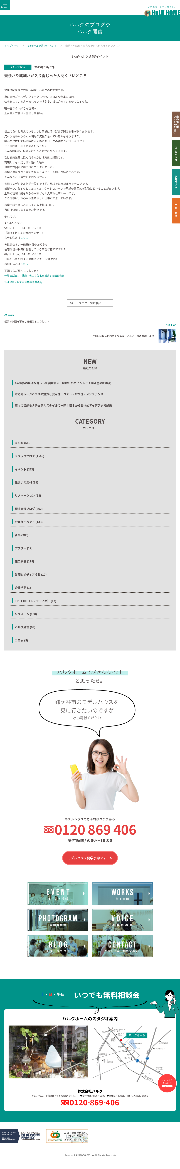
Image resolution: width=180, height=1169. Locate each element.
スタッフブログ (17, 67)
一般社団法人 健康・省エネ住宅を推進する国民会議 (34, 275)
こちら (24, 237)
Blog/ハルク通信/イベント (42, 45)
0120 (95, 829)
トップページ (11, 45)
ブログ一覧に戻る (90, 303)
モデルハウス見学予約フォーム (90, 858)
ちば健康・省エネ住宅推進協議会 (23, 282)
